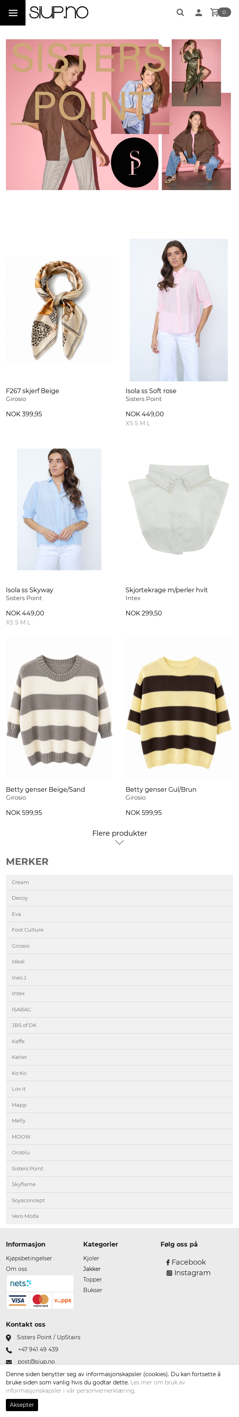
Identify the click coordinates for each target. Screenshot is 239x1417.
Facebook (186, 1262)
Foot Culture (28, 929)
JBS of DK (24, 1025)
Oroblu (21, 1152)
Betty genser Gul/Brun (161, 789)
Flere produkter (119, 833)
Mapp (19, 1105)
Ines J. (19, 977)
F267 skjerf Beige (32, 391)
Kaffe (18, 1041)
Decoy (20, 898)
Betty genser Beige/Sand (45, 789)
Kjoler (91, 1258)
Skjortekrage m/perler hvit (167, 590)
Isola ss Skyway (29, 590)
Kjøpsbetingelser (29, 1258)
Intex (18, 993)
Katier (19, 1057)
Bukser (92, 1290)
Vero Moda (25, 1216)
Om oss (16, 1268)
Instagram (188, 1273)
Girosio (20, 946)
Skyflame (24, 1184)
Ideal (18, 961)
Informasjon (26, 1244)
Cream (20, 882)
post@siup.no (36, 1361)
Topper (92, 1279)
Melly (19, 1120)
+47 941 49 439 (38, 1349)
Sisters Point (27, 1168)
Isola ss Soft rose (151, 391)
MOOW (21, 1136)
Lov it (19, 1089)
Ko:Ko (19, 1073)
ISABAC (21, 1009)
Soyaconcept (28, 1200)
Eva (16, 914)
